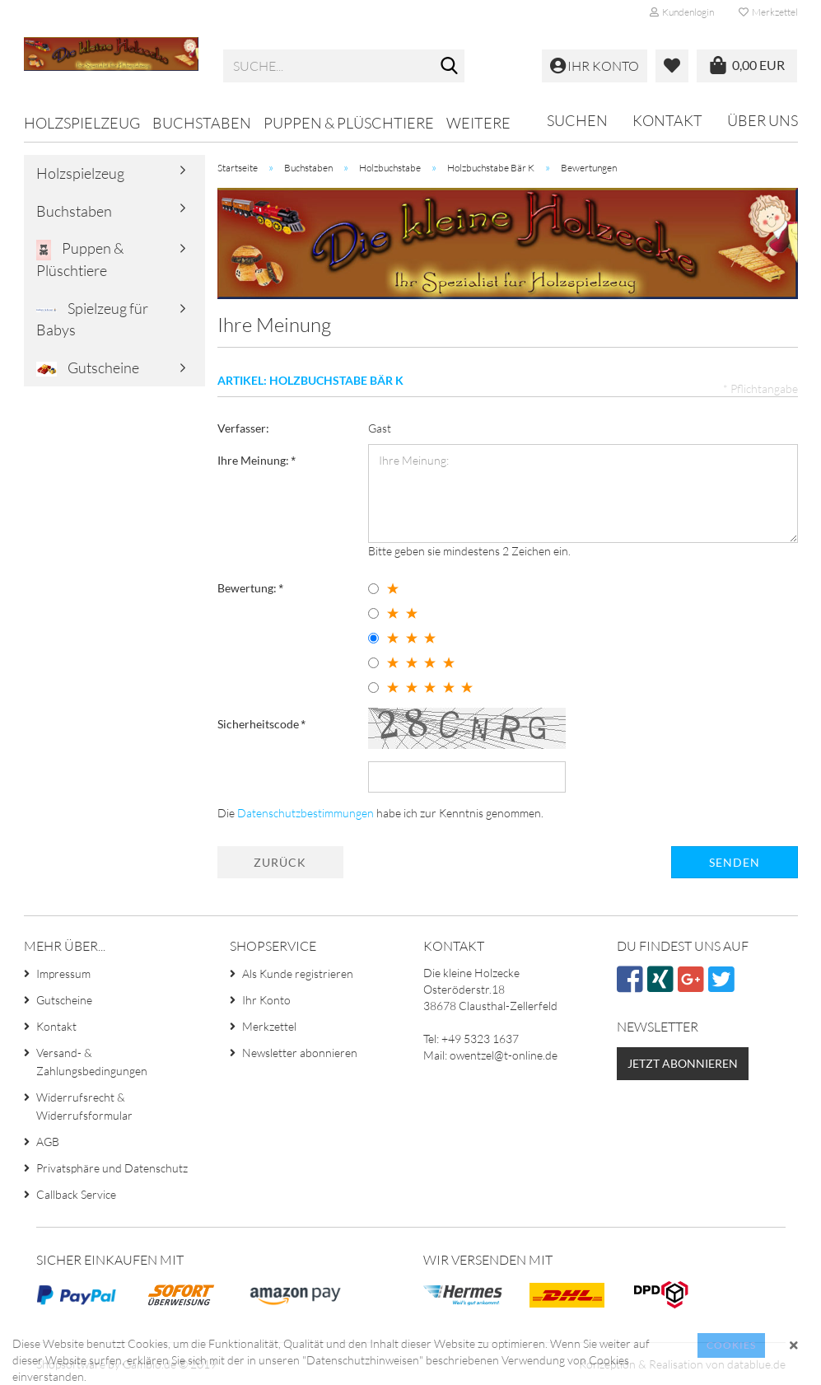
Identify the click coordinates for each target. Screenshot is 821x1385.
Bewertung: (248, 588)
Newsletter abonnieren (299, 1053)
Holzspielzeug (82, 123)
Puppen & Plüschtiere (349, 123)
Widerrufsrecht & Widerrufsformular (84, 1106)
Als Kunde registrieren (297, 973)
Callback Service (76, 1194)
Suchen (577, 120)
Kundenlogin (682, 12)
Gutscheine (87, 367)
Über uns (762, 120)
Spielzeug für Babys (92, 319)
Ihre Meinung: (254, 460)
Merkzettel (768, 12)
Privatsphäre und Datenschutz (112, 1168)
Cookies (731, 1345)
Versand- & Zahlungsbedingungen (91, 1062)
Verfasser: (243, 428)
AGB (47, 1142)
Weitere (478, 123)
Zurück (280, 862)
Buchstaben (201, 123)
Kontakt (667, 120)
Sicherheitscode (259, 724)
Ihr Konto (266, 1000)
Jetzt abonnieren (682, 1063)
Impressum (63, 973)
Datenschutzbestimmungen (305, 813)
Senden (734, 862)
